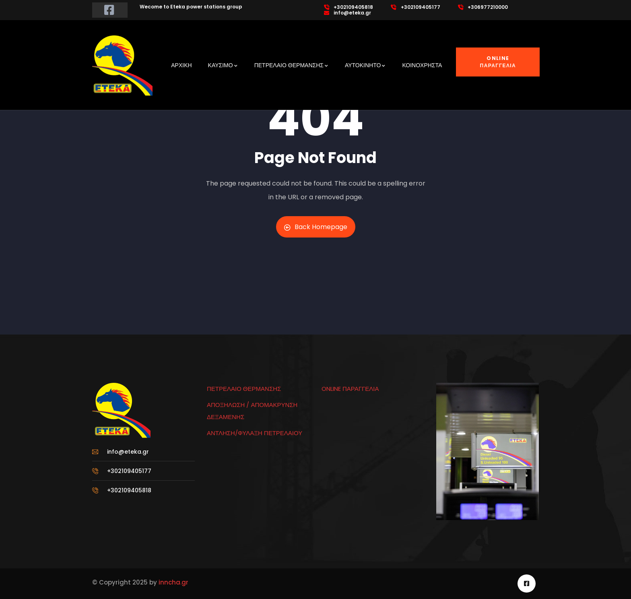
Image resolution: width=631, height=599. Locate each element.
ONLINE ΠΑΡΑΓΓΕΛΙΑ (498, 62)
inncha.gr (172, 582)
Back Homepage (315, 226)
